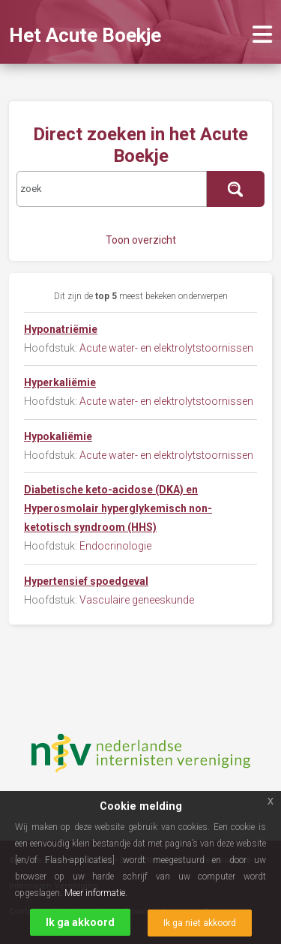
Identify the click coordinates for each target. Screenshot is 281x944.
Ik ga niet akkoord (199, 923)
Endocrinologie (115, 546)
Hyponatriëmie (60, 329)
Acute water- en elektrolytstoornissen (166, 348)
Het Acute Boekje (85, 35)
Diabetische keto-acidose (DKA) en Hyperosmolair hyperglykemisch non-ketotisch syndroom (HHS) (118, 508)
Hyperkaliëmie (60, 382)
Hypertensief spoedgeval (86, 581)
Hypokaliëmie (58, 436)
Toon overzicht (141, 240)
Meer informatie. (95, 893)
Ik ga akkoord (80, 922)
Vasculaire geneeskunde (136, 600)
